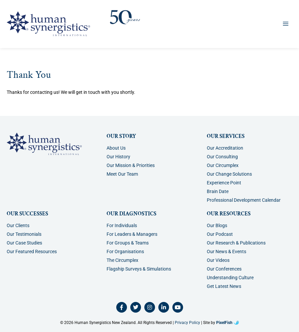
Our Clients (18, 225)
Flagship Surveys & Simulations (139, 269)
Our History (118, 156)
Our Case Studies (24, 242)
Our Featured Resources (32, 251)
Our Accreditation (225, 148)
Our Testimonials (24, 234)
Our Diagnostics (131, 213)
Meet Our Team (122, 174)
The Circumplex (122, 260)
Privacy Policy (187, 322)
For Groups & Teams (128, 242)
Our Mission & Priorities (131, 165)
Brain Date (218, 191)
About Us (116, 148)
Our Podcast (220, 234)
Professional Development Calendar (244, 200)
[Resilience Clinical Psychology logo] (44, 144)
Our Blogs (217, 225)
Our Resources (229, 213)
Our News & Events (226, 251)
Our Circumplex (223, 165)
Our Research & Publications (236, 242)
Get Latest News (224, 286)
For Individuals (122, 225)
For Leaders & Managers (132, 234)
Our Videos (218, 260)
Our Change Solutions (229, 174)
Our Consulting (222, 156)
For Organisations (125, 251)
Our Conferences (224, 269)
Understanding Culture (230, 277)
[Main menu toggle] (286, 23)
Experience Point (224, 182)
